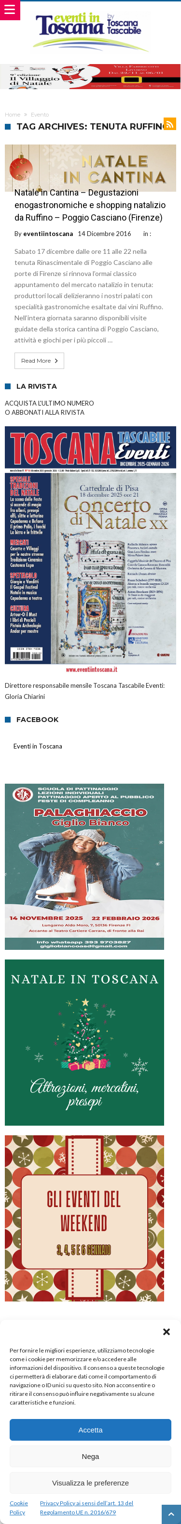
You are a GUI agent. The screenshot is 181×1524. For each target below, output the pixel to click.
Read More (40, 360)
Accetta (90, 1430)
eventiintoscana (48, 233)
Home (12, 114)
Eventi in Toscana (38, 746)
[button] (166, 1332)
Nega (90, 1456)
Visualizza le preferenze (90, 1483)
